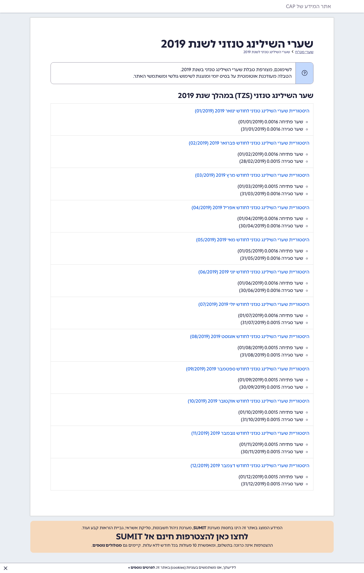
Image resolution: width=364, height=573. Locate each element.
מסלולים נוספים (107, 545)
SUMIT (199, 527)
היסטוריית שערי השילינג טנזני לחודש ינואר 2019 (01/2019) (252, 111)
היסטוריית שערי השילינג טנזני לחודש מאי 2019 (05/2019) (252, 240)
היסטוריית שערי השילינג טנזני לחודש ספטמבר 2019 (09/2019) (247, 369)
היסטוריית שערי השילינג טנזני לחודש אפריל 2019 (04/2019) (250, 207)
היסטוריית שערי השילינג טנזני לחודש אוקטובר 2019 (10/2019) (248, 401)
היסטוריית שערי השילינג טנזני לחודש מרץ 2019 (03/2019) (252, 175)
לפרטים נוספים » (141, 567)
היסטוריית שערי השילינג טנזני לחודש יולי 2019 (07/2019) (253, 304)
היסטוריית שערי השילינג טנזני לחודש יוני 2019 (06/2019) (253, 272)
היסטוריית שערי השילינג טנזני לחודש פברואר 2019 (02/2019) (249, 143)
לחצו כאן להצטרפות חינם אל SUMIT (182, 536)
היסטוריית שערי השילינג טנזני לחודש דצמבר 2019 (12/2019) (250, 465)
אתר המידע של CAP (308, 6)
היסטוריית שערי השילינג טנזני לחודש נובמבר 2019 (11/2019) (250, 433)
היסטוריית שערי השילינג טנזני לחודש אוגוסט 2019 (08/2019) (249, 336)
